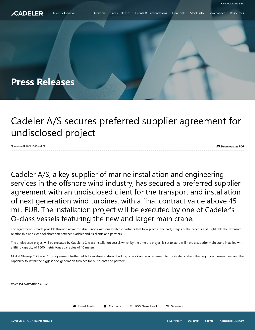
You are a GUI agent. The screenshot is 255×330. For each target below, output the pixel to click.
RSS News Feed (143, 306)
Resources (237, 13)
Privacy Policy (174, 321)
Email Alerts (84, 306)
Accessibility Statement (232, 321)
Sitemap (174, 306)
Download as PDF (230, 146)
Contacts (112, 306)
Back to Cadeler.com (232, 3)
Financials (178, 13)
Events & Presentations (151, 13)
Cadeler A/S (25, 320)
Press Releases (120, 13)
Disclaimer (193, 321)
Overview (99, 13)
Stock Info (197, 13)
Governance (217, 13)
